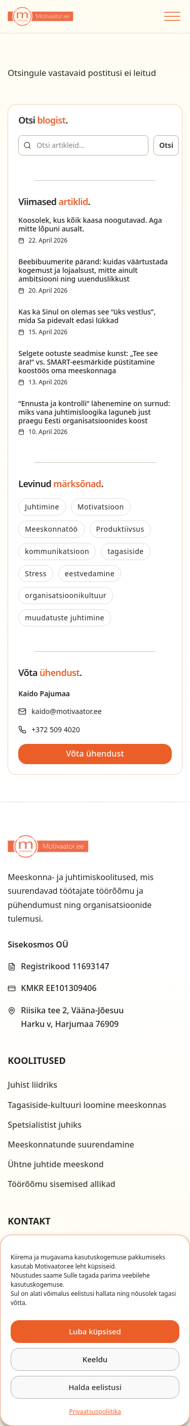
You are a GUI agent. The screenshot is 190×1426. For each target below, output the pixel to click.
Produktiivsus (120, 529)
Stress (36, 573)
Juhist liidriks (32, 1084)
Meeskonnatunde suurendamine (71, 1144)
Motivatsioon (101, 506)
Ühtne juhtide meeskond (55, 1164)
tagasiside (125, 551)
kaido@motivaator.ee (66, 711)
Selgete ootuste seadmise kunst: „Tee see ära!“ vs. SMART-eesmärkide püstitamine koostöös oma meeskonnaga (88, 361)
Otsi (166, 145)
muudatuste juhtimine (64, 617)
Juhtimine (42, 506)
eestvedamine (90, 573)
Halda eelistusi (95, 1387)
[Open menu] (171, 16)
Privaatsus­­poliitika (95, 1411)
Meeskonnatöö (51, 529)
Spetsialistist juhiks (45, 1124)
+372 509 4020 (55, 729)
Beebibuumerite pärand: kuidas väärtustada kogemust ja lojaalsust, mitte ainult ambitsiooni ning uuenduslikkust (93, 270)
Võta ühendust (95, 753)
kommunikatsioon (57, 551)
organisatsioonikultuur (65, 595)
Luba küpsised (95, 1331)
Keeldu (95, 1359)
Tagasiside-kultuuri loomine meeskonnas (87, 1105)
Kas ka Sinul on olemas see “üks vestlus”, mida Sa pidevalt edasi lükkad (87, 316)
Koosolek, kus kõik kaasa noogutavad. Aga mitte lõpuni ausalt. (90, 224)
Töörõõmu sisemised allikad (61, 1184)
